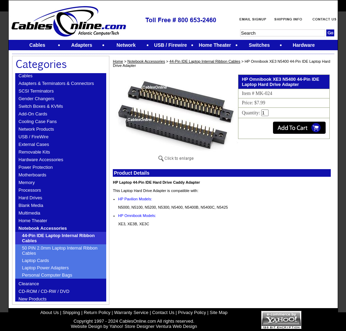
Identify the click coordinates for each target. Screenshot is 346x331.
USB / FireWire (34, 136)
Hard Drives (31, 197)
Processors (30, 190)
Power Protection (36, 167)
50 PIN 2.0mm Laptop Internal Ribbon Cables (60, 250)
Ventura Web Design (176, 326)
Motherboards (32, 174)
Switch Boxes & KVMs (41, 106)
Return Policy (97, 312)
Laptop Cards (35, 260)
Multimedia (29, 213)
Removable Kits (34, 152)
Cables (26, 75)
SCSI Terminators (36, 91)
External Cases (34, 144)
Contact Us (163, 312)
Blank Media (31, 205)
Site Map (218, 312)
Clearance (29, 283)
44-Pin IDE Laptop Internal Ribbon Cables (58, 238)
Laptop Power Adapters (45, 267)
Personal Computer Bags (47, 275)
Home (118, 61)
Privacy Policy (192, 312)
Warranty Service (131, 312)
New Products (33, 299)
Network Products (36, 129)
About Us (49, 312)
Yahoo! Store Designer (132, 326)
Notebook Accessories (43, 228)
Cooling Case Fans (38, 121)
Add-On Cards (33, 113)
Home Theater (33, 220)
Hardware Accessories (41, 159)
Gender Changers (36, 98)
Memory (27, 182)
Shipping (71, 312)
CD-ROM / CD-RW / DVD (44, 291)
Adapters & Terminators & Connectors (56, 83)
